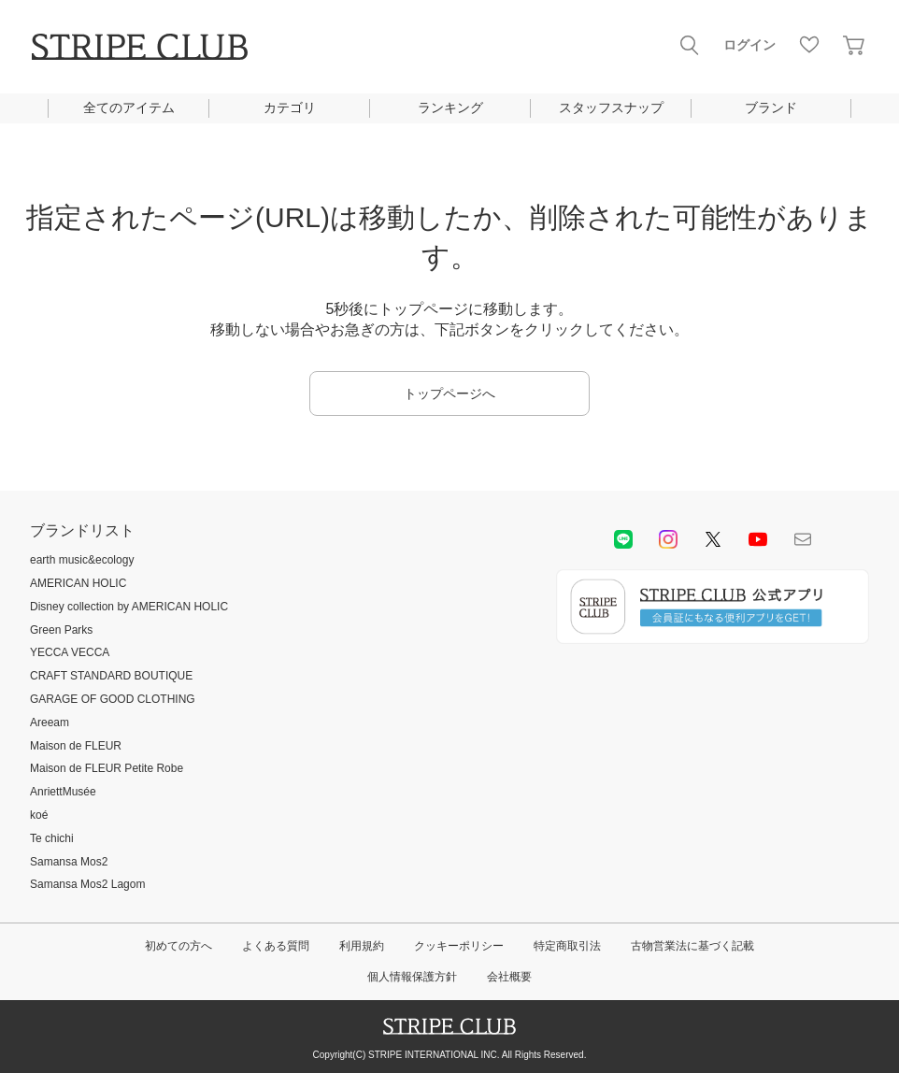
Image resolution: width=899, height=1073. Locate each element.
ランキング (450, 107)
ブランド (771, 107)
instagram (668, 539)
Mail (802, 539)
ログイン (749, 44)
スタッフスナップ (611, 107)
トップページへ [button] (449, 393)
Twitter (713, 539)
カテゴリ (290, 107)
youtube (758, 539)
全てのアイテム (129, 107)
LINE (623, 539)
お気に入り (809, 45)
